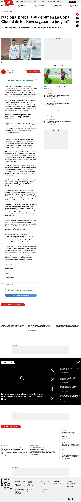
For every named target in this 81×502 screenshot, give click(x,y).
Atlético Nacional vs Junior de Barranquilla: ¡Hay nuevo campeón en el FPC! (58, 87)
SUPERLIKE (69, 484)
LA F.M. (42, 486)
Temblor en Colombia (6, 445)
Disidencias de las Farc (52, 109)
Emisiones (5, 5)
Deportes (8, 11)
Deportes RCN (29, 2)
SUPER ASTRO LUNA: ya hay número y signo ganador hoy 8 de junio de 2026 (42, 448)
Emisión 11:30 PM (74, 6)
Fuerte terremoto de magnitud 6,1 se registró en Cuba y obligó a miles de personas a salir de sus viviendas (70, 445)
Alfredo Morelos (51, 119)
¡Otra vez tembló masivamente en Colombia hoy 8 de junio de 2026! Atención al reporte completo (13, 449)
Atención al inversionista (18, 493)
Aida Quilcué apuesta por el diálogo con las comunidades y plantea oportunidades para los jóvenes (69, 388)
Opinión (54, 1)
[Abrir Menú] (2, 2)
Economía (44, 1)
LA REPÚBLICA (56, 481)
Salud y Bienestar (36, 2)
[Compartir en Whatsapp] (77, 25)
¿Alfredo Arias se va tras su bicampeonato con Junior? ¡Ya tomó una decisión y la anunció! (39, 327)
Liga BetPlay (47, 84)
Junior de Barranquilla (33, 323)
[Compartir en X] (77, 22)
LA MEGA (42, 491)
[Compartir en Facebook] (77, 18)
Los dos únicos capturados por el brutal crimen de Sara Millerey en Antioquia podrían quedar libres (22, 396)
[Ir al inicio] (9, 2)
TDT (48, 481)
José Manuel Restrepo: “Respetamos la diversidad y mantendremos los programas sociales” (70, 378)
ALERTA (42, 488)
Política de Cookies (48, 499)
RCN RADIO (43, 484)
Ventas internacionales (30, 487)
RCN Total (43, 483)
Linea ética (29, 489)
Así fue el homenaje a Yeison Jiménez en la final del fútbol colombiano (70, 456)
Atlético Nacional (9, 284)
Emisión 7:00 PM (57, 6)
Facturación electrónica (29, 482)
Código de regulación (20, 486)
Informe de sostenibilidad (30, 485)
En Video (8, 362)
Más (75, 362)
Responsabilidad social (20, 481)
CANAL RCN (72, 1)
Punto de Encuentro (59, 2)
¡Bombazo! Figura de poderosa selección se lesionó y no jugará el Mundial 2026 (58, 104)
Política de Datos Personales (37, 499)
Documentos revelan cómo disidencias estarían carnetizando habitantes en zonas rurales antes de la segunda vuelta (58, 113)
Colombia (17, 1)
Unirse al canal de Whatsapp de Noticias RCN (20, 80)
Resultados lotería (34, 445)
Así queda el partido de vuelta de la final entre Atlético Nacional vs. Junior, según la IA (58, 96)
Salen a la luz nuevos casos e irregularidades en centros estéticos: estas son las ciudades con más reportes (71, 434)
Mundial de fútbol (51, 101)
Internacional (23, 1)
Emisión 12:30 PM (39, 6)
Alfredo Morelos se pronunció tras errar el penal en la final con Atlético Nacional (59, 122)
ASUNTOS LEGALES (57, 483)
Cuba (63, 442)
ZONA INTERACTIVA (71, 483)
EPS (63, 430)
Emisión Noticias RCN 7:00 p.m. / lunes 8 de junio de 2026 (69, 369)
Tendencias (49, 1)
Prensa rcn (17, 491)
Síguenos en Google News (21, 295)
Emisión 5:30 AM (22, 6)
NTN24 (42, 481)
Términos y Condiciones (59, 499)
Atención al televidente (18, 485)
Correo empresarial (19, 489)
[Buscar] (79, 2)
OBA (27, 491)
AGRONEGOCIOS (56, 484)
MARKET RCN (70, 486)
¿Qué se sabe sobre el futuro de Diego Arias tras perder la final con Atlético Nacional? (67, 326)
